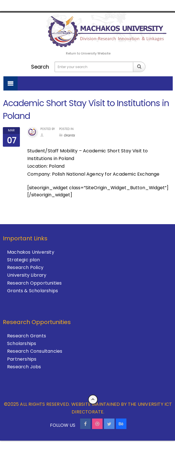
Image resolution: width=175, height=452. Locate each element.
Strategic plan (23, 260)
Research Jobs (24, 366)
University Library (27, 275)
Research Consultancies (34, 351)
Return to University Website (88, 53)
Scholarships (21, 343)
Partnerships (21, 359)
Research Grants (26, 336)
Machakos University (30, 252)
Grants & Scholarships (32, 290)
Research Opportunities (34, 283)
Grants (69, 135)
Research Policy (25, 267)
